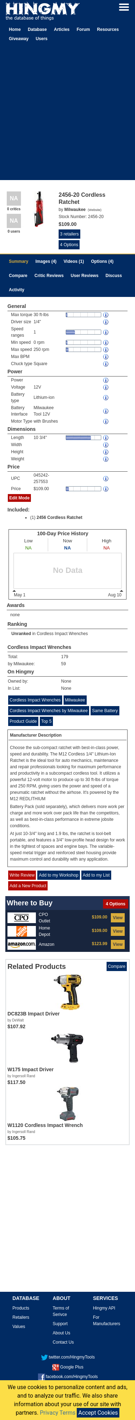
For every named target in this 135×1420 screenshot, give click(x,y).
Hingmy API (104, 1308)
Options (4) (102, 261)
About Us (61, 1332)
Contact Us (63, 1342)
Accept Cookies (98, 1412)
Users (41, 38)
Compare (18, 275)
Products (20, 1308)
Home (15, 29)
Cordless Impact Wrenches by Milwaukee (49, 710)
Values (18, 1326)
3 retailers (69, 234)
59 (63, 663)
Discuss (114, 275)
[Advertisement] (66, 113)
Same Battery (105, 710)
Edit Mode (19, 497)
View (118, 917)
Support (60, 1323)
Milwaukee (75, 700)
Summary (18, 261)
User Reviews (84, 275)
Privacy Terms (57, 1412)
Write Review (22, 875)
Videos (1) (74, 261)
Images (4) (46, 261)
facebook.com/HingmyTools (68, 1376)
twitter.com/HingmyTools (67, 1357)
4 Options (69, 244)
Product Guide (23, 721)
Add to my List (96, 875)
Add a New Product (28, 885)
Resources (108, 29)
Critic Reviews (49, 275)
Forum (83, 29)
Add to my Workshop (58, 875)
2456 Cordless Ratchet (59, 517)
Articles (62, 29)
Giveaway (18, 38)
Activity (16, 289)
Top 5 (46, 721)
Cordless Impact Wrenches (62, 633)
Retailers (20, 1317)
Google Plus (67, 1367)
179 (64, 656)
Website (94, 210)
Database (37, 29)
